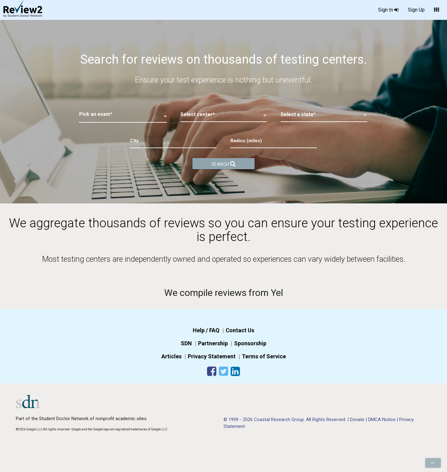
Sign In (388, 10)
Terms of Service (264, 356)
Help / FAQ (206, 330)
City (134, 140)
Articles (171, 356)
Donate (358, 419)
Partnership (213, 343)
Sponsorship (250, 343)
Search (223, 163)
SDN (186, 343)
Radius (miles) (246, 140)
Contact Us (240, 330)
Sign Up (416, 10)
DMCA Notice (382, 419)
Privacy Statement (212, 356)
